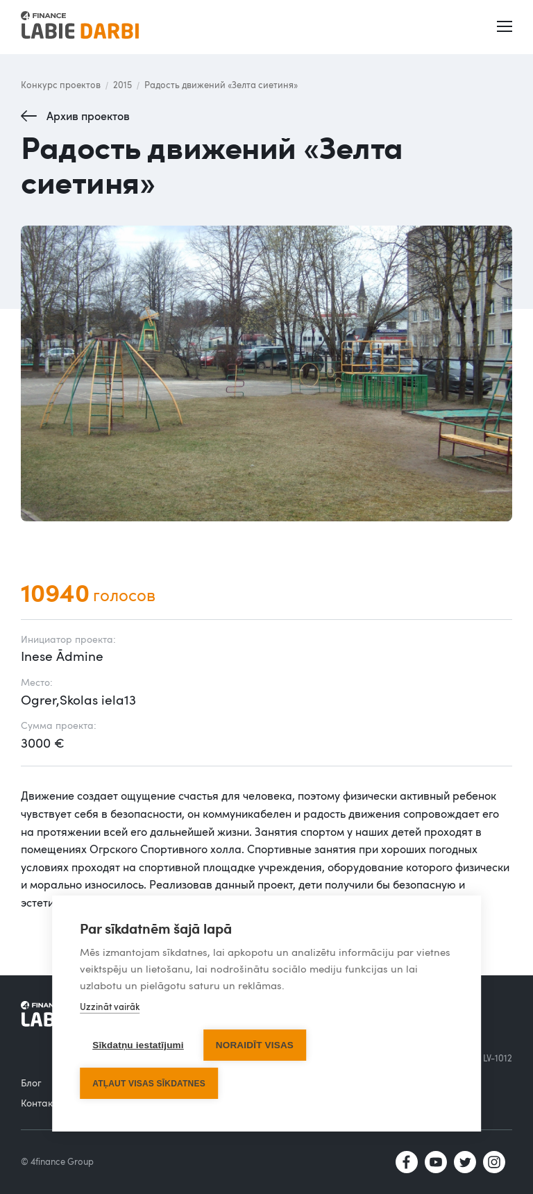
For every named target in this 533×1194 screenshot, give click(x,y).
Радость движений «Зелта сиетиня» (221, 84)
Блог (31, 1082)
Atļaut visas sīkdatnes (148, 1083)
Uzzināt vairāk (109, 1007)
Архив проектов (88, 116)
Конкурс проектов (61, 84)
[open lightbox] (266, 373)
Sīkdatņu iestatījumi (138, 1046)
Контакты (42, 1102)
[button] (506, 27)
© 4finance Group (57, 1161)
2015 (122, 84)
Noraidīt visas (255, 1046)
